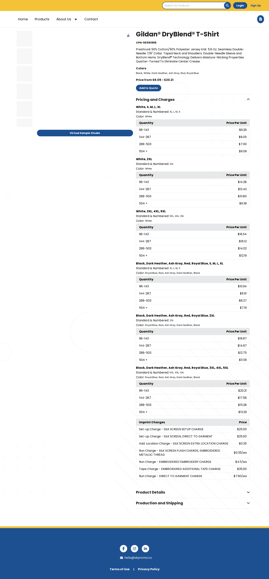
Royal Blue (193, 73)
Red (183, 73)
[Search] (227, 5)
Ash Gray (174, 73)
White (147, 73)
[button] (194, 99)
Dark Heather (159, 73)
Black (139, 73)
